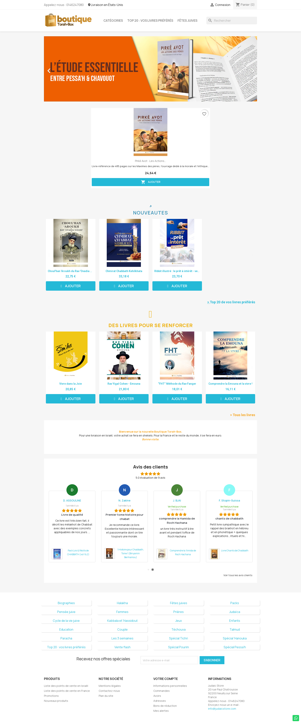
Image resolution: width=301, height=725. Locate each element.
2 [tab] (152, 569)
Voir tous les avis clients (237, 575)
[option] (150, 68)
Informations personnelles (170, 686)
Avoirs (157, 696)
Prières (178, 612)
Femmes (122, 612)
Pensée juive (66, 612)
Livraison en (105, 5)
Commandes (161, 691)
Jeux (178, 621)
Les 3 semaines (122, 638)
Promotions (51, 696)
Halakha (122, 603)
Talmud (235, 629)
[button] (60, 68)
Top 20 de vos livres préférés (231, 302)
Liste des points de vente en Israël (66, 686)
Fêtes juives (187, 20)
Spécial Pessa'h (235, 647)
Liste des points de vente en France (67, 691)
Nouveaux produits (56, 701)
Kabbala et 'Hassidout (122, 621)
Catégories (113, 20)
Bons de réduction (165, 706)
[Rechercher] (231, 20)
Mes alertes (161, 711)
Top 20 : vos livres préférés (150, 20)
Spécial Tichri (178, 638)
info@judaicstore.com (222, 708)
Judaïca (234, 612)
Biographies (66, 603)
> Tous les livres (242, 415)
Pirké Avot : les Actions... (150, 161)
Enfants (234, 621)
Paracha (66, 638)
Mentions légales (110, 686)
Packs (234, 603)
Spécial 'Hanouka (235, 638)
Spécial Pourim (178, 647)
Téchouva (178, 629)
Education (66, 629)
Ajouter (150, 182)
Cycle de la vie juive (66, 621)
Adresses (159, 701)
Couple (122, 629)
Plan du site (106, 696)
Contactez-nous (109, 691)
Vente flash (122, 647)
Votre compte (165, 679)
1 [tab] (148, 569)
